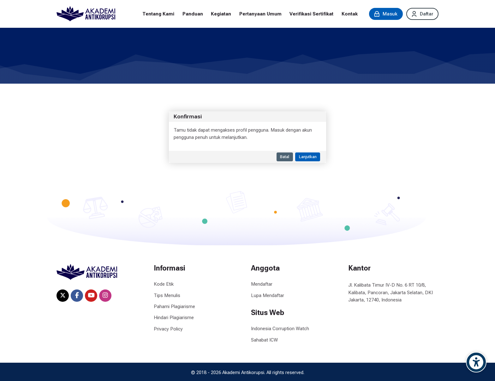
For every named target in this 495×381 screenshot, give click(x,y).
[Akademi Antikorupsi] (86, 13)
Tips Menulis (167, 295)
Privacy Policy (168, 329)
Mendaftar (261, 284)
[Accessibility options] (476, 362)
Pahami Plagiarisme (174, 306)
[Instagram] (105, 295)
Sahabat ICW (264, 340)
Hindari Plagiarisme (174, 317)
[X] (63, 295)
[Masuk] (386, 14)
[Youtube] (91, 295)
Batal (284, 156)
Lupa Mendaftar (267, 295)
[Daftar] (422, 14)
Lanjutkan (308, 156)
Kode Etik (164, 284)
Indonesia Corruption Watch (280, 328)
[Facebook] (77, 295)
